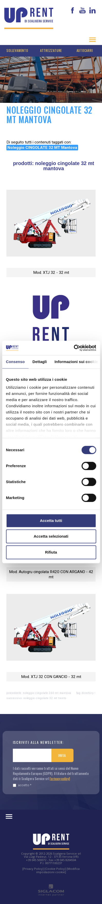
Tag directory (85, 693)
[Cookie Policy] (55, 869)
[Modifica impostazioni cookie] (58, 870)
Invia (62, 755)
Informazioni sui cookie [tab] (76, 361)
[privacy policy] (60, 778)
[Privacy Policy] (33, 869)
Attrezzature (51, 50)
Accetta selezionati (51, 536)
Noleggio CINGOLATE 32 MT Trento (44, 698)
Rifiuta (51, 552)
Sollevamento (17, 50)
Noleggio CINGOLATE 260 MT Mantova (47, 693)
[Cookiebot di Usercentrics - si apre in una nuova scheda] (73, 348)
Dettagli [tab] (39, 361)
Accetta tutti (51, 520)
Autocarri (85, 50)
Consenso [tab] (15, 361)
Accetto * (22, 785)
